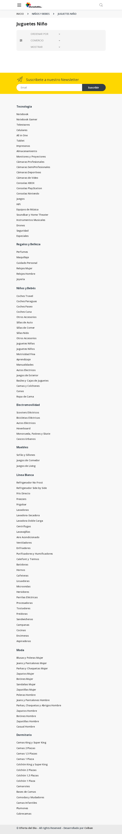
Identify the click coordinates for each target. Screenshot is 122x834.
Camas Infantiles (26, 802)
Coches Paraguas (26, 301)
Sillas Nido (22, 333)
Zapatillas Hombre (27, 721)
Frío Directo (23, 493)
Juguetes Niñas (25, 343)
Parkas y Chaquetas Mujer (32, 668)
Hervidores (22, 591)
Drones (20, 225)
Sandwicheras (24, 619)
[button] (101, 4)
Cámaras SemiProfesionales (33, 167)
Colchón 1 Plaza (25, 780)
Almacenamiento (26, 151)
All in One (22, 135)
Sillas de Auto (24, 322)
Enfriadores (23, 548)
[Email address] (49, 87)
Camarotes (23, 786)
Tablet (20, 140)
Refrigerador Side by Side (31, 488)
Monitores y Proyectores (31, 156)
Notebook (22, 114)
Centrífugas (23, 526)
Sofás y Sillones (25, 455)
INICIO (20, 13)
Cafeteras (22, 575)
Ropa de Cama (25, 396)
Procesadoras (24, 603)
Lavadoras (22, 510)
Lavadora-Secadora (28, 515)
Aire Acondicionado (27, 537)
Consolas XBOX (25, 183)
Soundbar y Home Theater (32, 214)
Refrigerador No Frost (29, 482)
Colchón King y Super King (32, 764)
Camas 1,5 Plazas (26, 753)
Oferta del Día (28, 828)
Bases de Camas (26, 791)
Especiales (22, 236)
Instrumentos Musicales (30, 220)
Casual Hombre (25, 726)
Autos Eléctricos (26, 423)
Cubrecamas (24, 813)
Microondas (23, 586)
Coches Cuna (24, 311)
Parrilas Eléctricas (27, 597)
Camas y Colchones (28, 385)
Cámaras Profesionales (30, 161)
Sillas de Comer (25, 327)
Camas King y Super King (31, 742)
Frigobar (21, 504)
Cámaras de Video (27, 177)
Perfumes (22, 251)
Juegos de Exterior (27, 375)
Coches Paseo (24, 306)
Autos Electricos (26, 370)
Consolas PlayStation (29, 188)
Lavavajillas (23, 531)
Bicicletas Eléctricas (28, 417)
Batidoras (22, 564)
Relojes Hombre (25, 273)
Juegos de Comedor (28, 460)
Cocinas (21, 630)
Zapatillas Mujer (26, 689)
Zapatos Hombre (26, 710)
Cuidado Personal (26, 263)
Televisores (23, 124)
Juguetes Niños (25, 349)
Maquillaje (22, 257)
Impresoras (23, 145)
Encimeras (22, 635)
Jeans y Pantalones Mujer (31, 663)
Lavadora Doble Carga (29, 520)
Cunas (20, 391)
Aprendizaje (23, 359)
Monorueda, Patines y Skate (33, 433)
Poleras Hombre (26, 694)
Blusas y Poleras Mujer (29, 657)
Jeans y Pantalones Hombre (33, 700)
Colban (88, 828)
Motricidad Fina (25, 354)
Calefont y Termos (27, 559)
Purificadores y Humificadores (34, 553)
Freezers (21, 499)
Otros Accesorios (26, 317)
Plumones (22, 808)
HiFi (18, 204)
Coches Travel (24, 296)
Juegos (20, 198)
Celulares (21, 130)
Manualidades (24, 364)
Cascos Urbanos (26, 439)
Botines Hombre (26, 716)
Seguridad (22, 230)
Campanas (22, 624)
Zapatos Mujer (25, 673)
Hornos (20, 570)
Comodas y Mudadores (30, 797)
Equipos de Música (27, 209)
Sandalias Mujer (26, 684)
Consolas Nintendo (27, 193)
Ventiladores (24, 542)
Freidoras (22, 613)
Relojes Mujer (24, 268)
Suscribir (93, 87)
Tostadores (23, 608)
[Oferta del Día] (34, 5)
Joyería (20, 279)
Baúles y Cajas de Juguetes (32, 380)
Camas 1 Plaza (25, 759)
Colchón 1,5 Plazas (27, 775)
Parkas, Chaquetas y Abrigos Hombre (38, 705)
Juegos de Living (26, 466)
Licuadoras (23, 581)
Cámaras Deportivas (28, 172)
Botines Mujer (24, 679)
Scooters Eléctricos (27, 412)
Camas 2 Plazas (25, 748)
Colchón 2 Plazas (26, 770)
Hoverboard (23, 428)
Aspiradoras (23, 641)
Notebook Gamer (26, 119)
